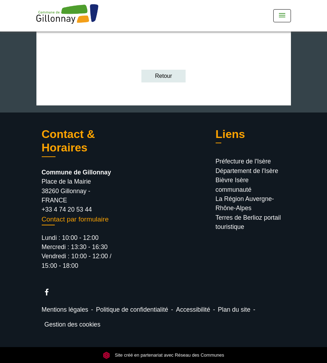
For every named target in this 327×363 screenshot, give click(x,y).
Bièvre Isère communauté (234, 185)
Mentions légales (65, 309)
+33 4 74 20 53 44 (67, 209)
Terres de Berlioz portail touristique (248, 222)
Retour (163, 76)
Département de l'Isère (247, 170)
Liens (230, 134)
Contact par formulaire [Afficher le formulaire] (75, 219)
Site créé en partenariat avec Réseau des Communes (163, 355)
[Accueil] (80, 15)
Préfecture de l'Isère (243, 161)
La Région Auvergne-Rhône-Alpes (245, 203)
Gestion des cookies (72, 324)
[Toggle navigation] (282, 15)
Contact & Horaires (68, 141)
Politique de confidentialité (132, 309)
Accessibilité (193, 309)
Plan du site (234, 309)
